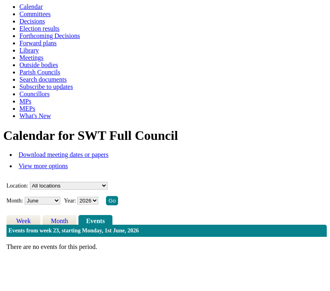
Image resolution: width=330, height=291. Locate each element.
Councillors (34, 94)
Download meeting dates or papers (63, 154)
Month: (14, 201)
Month (59, 220)
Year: (70, 201)
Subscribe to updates (46, 86)
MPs (25, 101)
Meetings (31, 57)
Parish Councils (39, 72)
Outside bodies (38, 64)
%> (69, 186)
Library (29, 50)
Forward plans (38, 43)
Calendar (31, 6)
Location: (17, 186)
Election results (39, 28)
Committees (35, 14)
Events (95, 220)
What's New (35, 115)
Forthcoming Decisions (49, 35)
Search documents (43, 79)
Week (23, 220)
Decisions (32, 21)
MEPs (27, 108)
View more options (43, 165)
